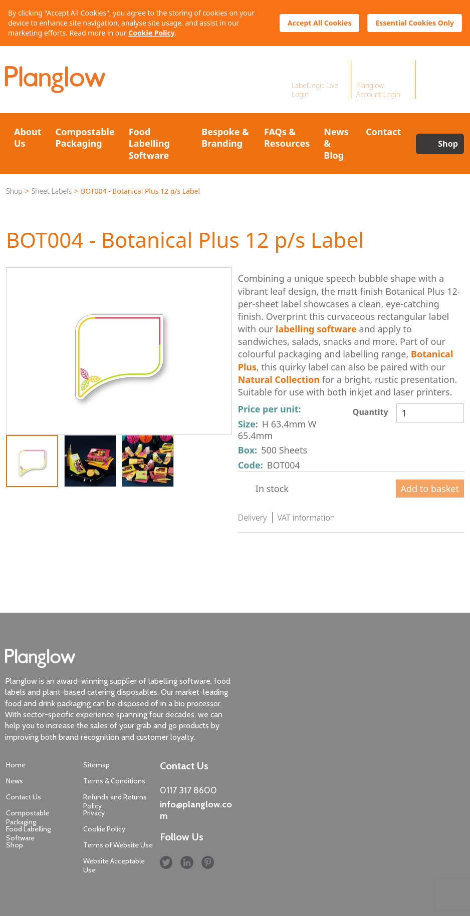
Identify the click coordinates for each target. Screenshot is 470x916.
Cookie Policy (151, 33)
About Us (28, 137)
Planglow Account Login (378, 90)
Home (16, 764)
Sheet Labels (52, 191)
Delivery (252, 517)
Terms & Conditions (114, 780)
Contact (383, 132)
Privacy (94, 812)
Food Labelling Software (149, 143)
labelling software (316, 329)
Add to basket (430, 489)
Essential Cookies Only (414, 23)
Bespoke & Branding (225, 137)
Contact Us (23, 796)
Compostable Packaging (85, 137)
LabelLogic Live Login (315, 90)
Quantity (370, 411)
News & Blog (336, 143)
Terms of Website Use (118, 844)
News (14, 780)
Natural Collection (279, 379)
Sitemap (96, 764)
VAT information (306, 517)
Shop (448, 143)
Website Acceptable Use (114, 865)
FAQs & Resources (287, 137)
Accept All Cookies (319, 23)
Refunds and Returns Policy (115, 801)
